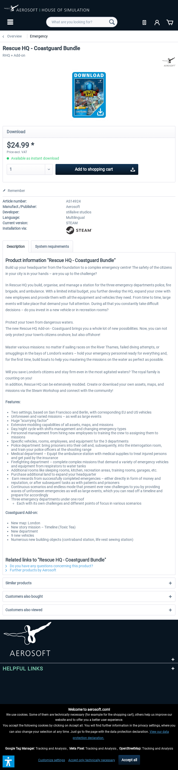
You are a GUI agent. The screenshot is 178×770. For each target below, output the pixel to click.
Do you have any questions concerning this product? (49, 566)
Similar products (18, 583)
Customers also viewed (23, 610)
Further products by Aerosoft (30, 570)
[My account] (157, 22)
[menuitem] (9, 22)
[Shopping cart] (170, 22)
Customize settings (51, 760)
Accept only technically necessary (91, 760)
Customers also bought (24, 596)
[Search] (112, 22)
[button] (8, 761)
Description (16, 246)
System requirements (52, 246)
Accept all (129, 760)
